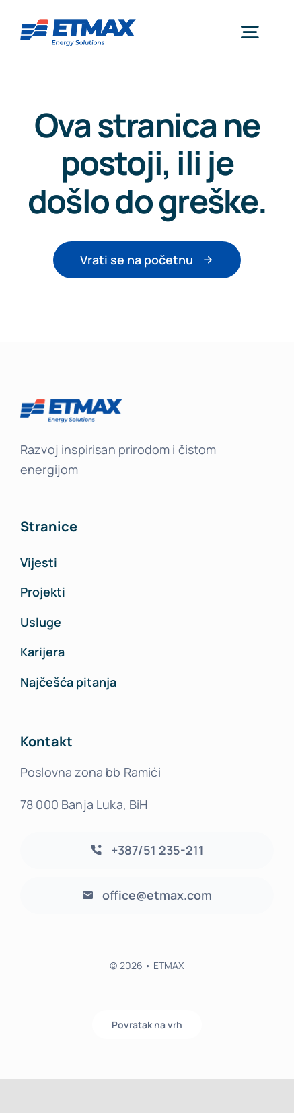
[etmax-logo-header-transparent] (78, 21)
